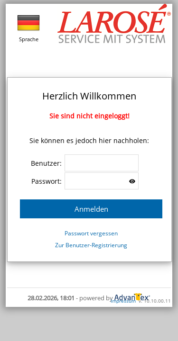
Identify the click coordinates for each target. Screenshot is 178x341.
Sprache (28, 27)
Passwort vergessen (91, 233)
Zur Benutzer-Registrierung (91, 245)
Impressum (123, 300)
